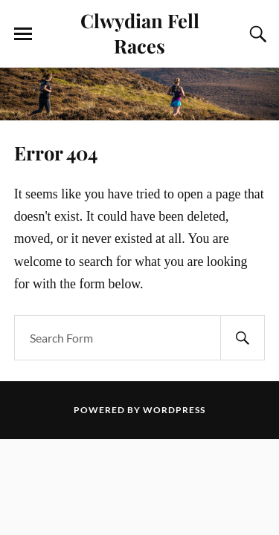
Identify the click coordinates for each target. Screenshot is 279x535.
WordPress (174, 409)
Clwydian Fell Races (139, 32)
